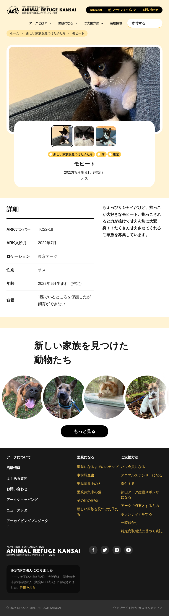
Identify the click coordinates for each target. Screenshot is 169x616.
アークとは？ (38, 23)
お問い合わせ (16, 489)
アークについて (18, 457)
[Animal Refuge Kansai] (41, 9)
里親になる (65, 23)
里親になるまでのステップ (98, 467)
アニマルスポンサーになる (141, 475)
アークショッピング (22, 500)
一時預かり (129, 522)
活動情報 (116, 23)
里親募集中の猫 (89, 492)
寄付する (128, 483)
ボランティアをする (136, 514)
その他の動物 (87, 500)
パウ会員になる (133, 467)
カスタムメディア (150, 608)
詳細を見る (27, 587)
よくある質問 (16, 478)
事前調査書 (85, 475)
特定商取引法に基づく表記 (141, 531)
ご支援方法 (91, 23)
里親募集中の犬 (89, 483)
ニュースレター (18, 510)
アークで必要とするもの (140, 506)
